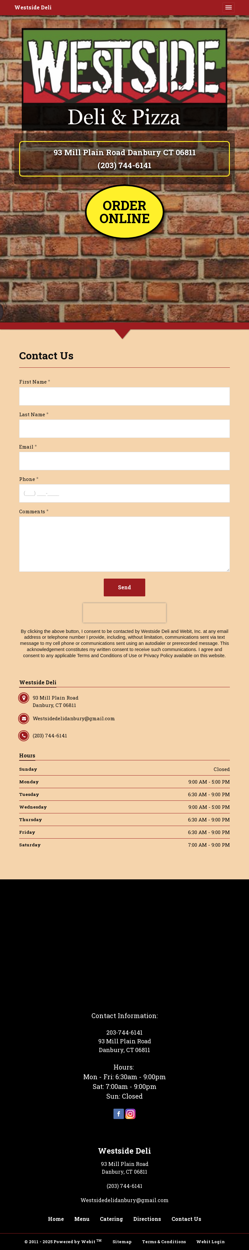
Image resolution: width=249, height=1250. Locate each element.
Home (56, 1218)
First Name (33, 381)
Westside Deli (33, 7)
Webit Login (210, 1241)
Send (124, 587)
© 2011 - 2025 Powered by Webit (62, 1241)
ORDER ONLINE (125, 212)
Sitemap (122, 1241)
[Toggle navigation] (228, 7)
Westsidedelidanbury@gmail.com (124, 1200)
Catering (111, 1218)
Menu (81, 1218)
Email (26, 446)
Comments (32, 511)
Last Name (32, 414)
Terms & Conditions (164, 1241)
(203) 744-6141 (124, 165)
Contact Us (186, 1218)
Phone (27, 479)
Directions (147, 1218)
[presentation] (124, 613)
